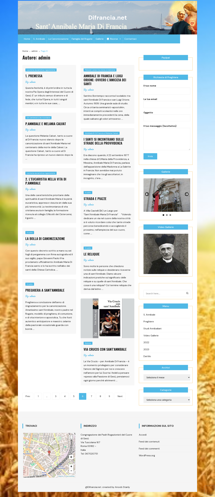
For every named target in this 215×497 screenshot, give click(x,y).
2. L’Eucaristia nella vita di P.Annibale (45, 181)
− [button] (71, 475)
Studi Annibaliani (152, 332)
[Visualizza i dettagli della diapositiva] (166, 199)
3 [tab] (170, 219)
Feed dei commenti (149, 452)
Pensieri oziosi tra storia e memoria (100, 70)
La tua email (166, 106)
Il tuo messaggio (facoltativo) (166, 137)
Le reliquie (92, 254)
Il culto (88, 192)
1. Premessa (33, 75)
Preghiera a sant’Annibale (44, 290)
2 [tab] (167, 219)
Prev (28, 396)
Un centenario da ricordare (38, 117)
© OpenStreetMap (70, 480)
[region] (166, 199)
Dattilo (147, 360)
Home (27, 38)
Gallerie (100, 38)
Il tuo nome (166, 93)
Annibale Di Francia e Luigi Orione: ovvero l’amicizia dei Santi (105, 79)
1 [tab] (163, 219)
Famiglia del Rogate (82, 38)
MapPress (61, 480)
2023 (146, 353)
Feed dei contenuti (149, 445)
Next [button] (186, 198)
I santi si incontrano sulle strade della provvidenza (104, 141)
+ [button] (71, 471)
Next (120, 396)
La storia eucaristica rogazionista (41, 70)
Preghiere (148, 325)
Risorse (115, 38)
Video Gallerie (151, 339)
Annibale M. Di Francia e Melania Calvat (101, 133)
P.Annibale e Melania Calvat (45, 123)
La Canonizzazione (58, 38)
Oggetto (166, 119)
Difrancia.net (107, 17)
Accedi (142, 438)
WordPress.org (147, 459)
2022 (146, 346)
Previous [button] (147, 198)
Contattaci (130, 38)
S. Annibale (39, 38)
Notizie (88, 343)
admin (33, 82)
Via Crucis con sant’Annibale (105, 349)
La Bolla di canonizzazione (45, 238)
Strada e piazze (95, 198)
